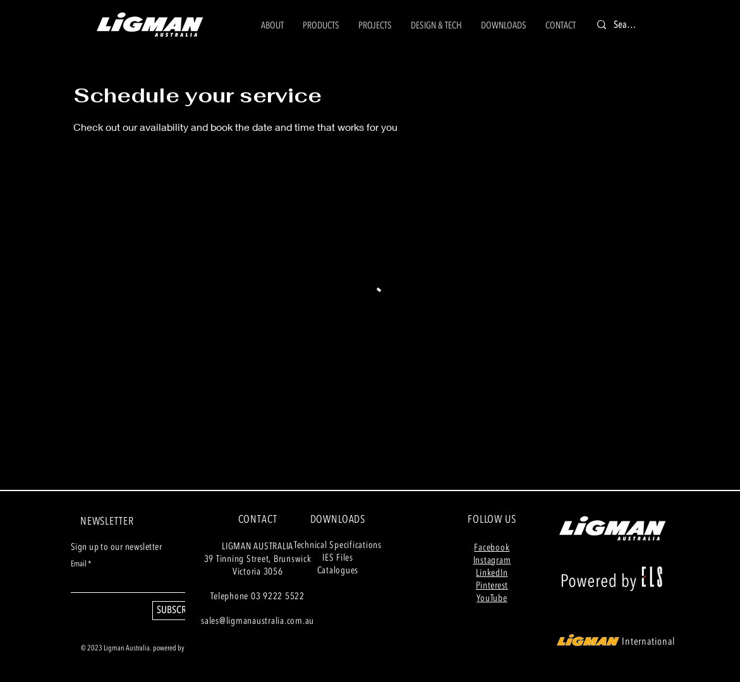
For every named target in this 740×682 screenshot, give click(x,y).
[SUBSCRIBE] (177, 610)
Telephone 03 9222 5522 (257, 596)
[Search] (626, 25)
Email (79, 564)
